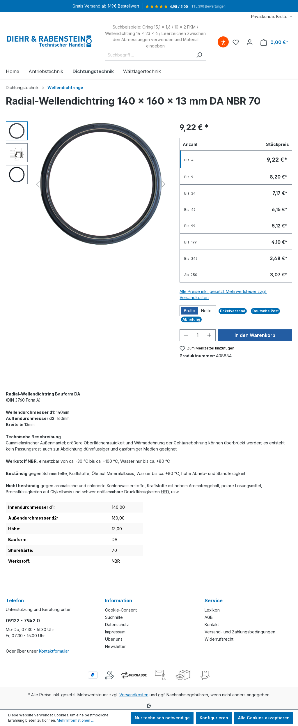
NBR (32, 461)
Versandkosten (133, 694)
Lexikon (212, 609)
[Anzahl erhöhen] (209, 335)
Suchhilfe (114, 617)
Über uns (114, 639)
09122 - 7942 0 (23, 620)
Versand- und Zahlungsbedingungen (240, 631)
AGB (209, 617)
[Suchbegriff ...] (149, 55)
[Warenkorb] (274, 42)
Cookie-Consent (121, 609)
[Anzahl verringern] (186, 335)
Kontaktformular (54, 651)
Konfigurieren (214, 717)
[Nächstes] (163, 184)
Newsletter (115, 646)
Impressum (115, 631)
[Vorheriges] (37, 184)
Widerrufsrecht (219, 639)
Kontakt (212, 624)
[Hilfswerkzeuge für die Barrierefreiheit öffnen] (223, 42)
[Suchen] (199, 55)
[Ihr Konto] (250, 42)
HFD (165, 491)
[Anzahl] (197, 335)
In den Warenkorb (255, 335)
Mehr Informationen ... (75, 720)
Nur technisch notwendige (162, 717)
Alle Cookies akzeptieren (264, 717)
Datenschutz (117, 624)
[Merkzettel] (236, 42)
